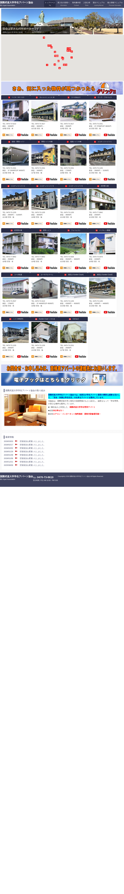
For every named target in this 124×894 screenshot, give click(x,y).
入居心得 (86, 4)
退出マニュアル (99, 4)
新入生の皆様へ (64, 4)
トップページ (50, 4)
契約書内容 (76, 4)
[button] (62, 56)
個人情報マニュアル (115, 4)
